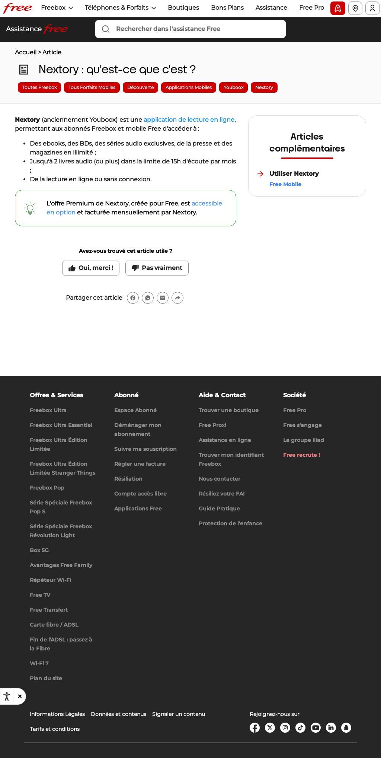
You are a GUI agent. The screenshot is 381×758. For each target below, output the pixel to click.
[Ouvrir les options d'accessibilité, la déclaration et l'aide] (6, 696)
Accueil (25, 52)
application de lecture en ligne (189, 119)
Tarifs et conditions (55, 729)
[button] (19, 696)
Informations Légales (57, 714)
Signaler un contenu (178, 714)
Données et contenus (118, 714)
